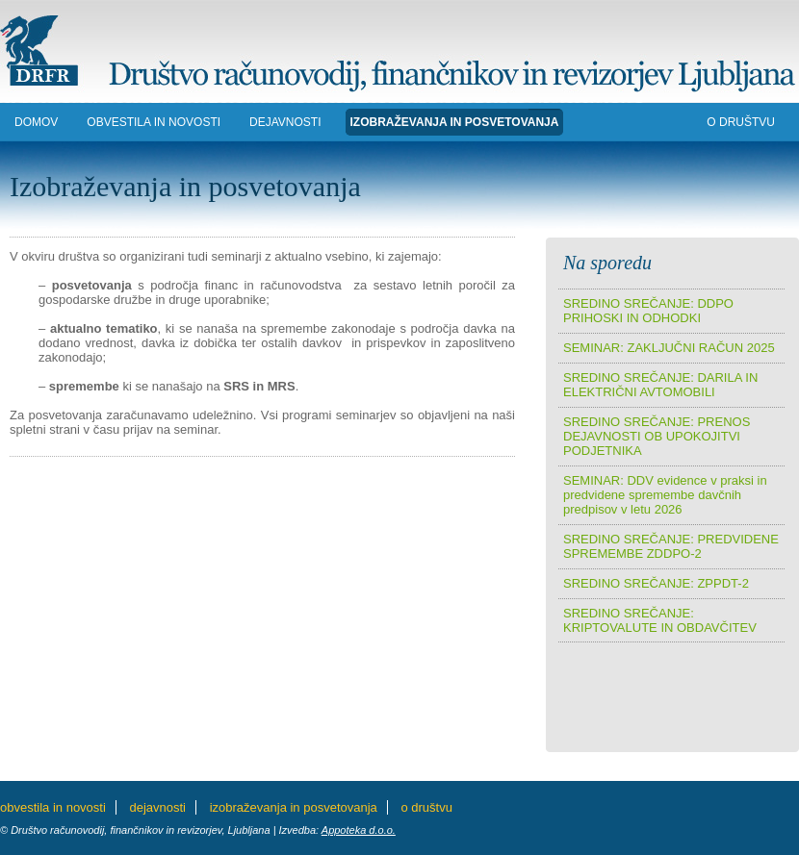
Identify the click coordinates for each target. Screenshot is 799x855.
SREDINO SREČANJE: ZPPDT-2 (656, 583)
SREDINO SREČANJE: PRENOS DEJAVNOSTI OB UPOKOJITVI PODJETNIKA (656, 436)
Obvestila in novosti (153, 122)
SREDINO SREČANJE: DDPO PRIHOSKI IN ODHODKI (648, 310)
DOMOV (36, 122)
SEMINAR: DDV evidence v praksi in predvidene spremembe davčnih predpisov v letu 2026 (665, 494)
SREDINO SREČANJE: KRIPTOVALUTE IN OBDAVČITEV (660, 620)
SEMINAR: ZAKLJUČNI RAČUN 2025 (669, 347)
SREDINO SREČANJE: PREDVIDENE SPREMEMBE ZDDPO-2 (671, 546)
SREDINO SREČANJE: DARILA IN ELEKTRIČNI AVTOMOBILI (660, 384)
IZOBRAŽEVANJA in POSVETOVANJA (454, 122)
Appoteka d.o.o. (359, 830)
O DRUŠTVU (741, 122)
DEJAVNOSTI (285, 122)
